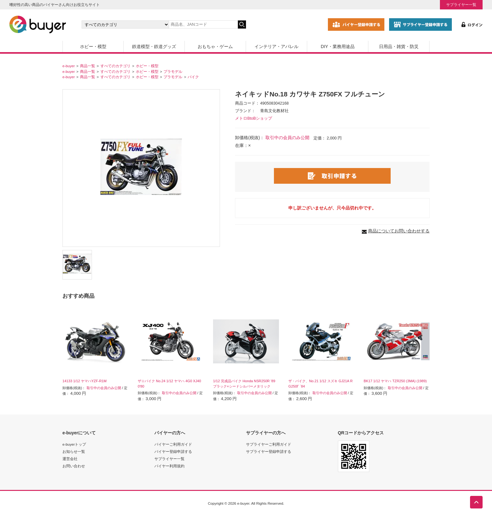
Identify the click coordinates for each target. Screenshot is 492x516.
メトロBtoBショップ (253, 118)
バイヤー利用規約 (169, 466)
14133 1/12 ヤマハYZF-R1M (84, 381)
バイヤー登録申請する (173, 451)
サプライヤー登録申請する (268, 451)
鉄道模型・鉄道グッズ (154, 46)
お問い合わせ (73, 466)
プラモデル (172, 71)
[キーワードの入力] (203, 24)
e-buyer (68, 66)
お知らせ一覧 (73, 451)
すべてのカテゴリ (115, 66)
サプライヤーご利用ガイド (268, 444)
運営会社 (70, 459)
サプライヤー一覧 (461, 5)
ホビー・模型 (93, 46)
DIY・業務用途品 (337, 46)
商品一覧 (87, 66)
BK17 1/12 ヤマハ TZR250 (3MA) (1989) (395, 381)
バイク (193, 77)
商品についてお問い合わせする (399, 230)
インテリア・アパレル (276, 46)
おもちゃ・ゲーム (215, 46)
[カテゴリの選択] (125, 24)
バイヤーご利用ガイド (173, 444)
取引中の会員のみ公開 (287, 137)
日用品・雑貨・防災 (399, 46)
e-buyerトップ (74, 444)
